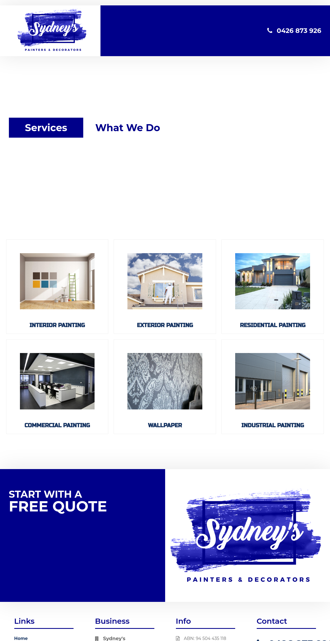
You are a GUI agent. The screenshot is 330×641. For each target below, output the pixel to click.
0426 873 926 (294, 31)
